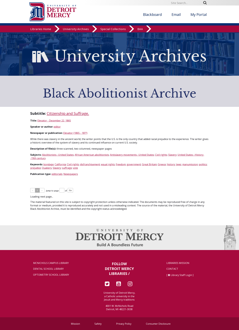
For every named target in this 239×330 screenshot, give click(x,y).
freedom (121, 164)
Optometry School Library (51, 274)
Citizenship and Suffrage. (68, 113)
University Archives (76, 30)
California (60, 164)
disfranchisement (90, 164)
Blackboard (152, 14)
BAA (140, 30)
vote (75, 168)
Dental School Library (48, 268)
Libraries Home (40, 30)
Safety (98, 323)
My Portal (199, 14)
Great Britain (149, 164)
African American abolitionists (92, 154)
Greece (162, 164)
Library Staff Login (181, 275)
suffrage (67, 168)
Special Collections (113, 30)
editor (57, 126)
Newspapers (70, 174)
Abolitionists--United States (58, 154)
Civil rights (161, 154)
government (134, 164)
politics (203, 164)
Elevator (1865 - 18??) (75, 133)
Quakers (47, 168)
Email (176, 14)
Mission (75, 323)
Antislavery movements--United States (132, 154)
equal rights (108, 164)
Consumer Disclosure (158, 323)
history (171, 164)
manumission (190, 164)
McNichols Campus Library (51, 263)
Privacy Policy (123, 323)
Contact (172, 268)
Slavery (172, 154)
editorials (57, 174)
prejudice (35, 168)
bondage (48, 164)
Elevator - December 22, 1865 (54, 120)
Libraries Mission (177, 263)
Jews (178, 164)
